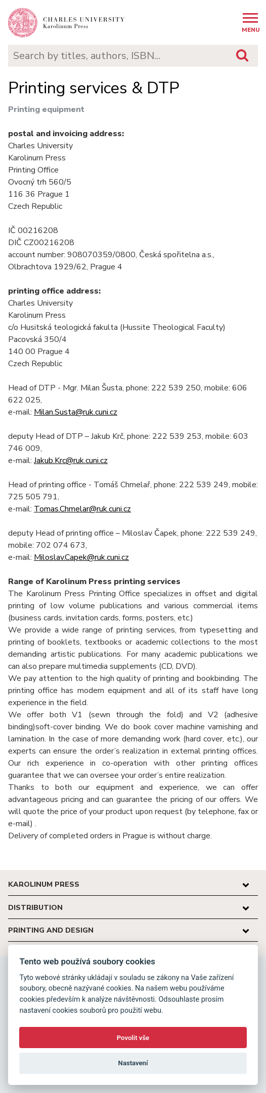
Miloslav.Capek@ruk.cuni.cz (81, 557)
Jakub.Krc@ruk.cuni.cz (71, 460)
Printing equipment (46, 109)
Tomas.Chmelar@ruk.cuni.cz (82, 508)
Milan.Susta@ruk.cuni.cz (75, 412)
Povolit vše (133, 1038)
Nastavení (133, 1063)
